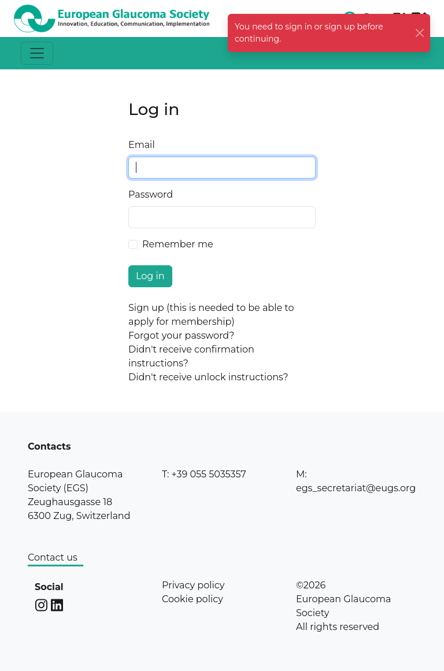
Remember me (177, 244)
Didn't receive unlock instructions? (208, 377)
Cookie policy (192, 599)
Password (150, 194)
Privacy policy (193, 585)
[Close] (420, 33)
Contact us (52, 557)
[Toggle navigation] (37, 53)
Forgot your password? (181, 335)
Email (141, 144)
